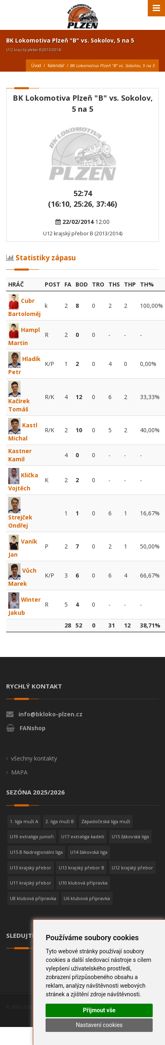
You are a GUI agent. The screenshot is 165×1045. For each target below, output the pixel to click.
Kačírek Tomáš (19, 398)
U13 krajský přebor (30, 876)
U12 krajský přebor (132, 876)
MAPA (19, 780)
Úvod (36, 65)
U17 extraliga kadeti (82, 845)
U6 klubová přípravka (87, 906)
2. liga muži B (60, 829)
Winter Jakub (18, 610)
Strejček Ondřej (20, 514)
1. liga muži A (24, 829)
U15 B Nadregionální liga (36, 860)
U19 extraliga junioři (32, 845)
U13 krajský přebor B (81, 876)
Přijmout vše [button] (99, 1010)
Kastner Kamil (20, 455)
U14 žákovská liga (89, 860)
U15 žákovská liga (130, 845)
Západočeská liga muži (105, 829)
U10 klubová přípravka (83, 891)
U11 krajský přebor (30, 891)
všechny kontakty (34, 766)
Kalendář (56, 65)
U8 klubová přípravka (33, 906)
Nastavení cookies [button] (99, 1025)
